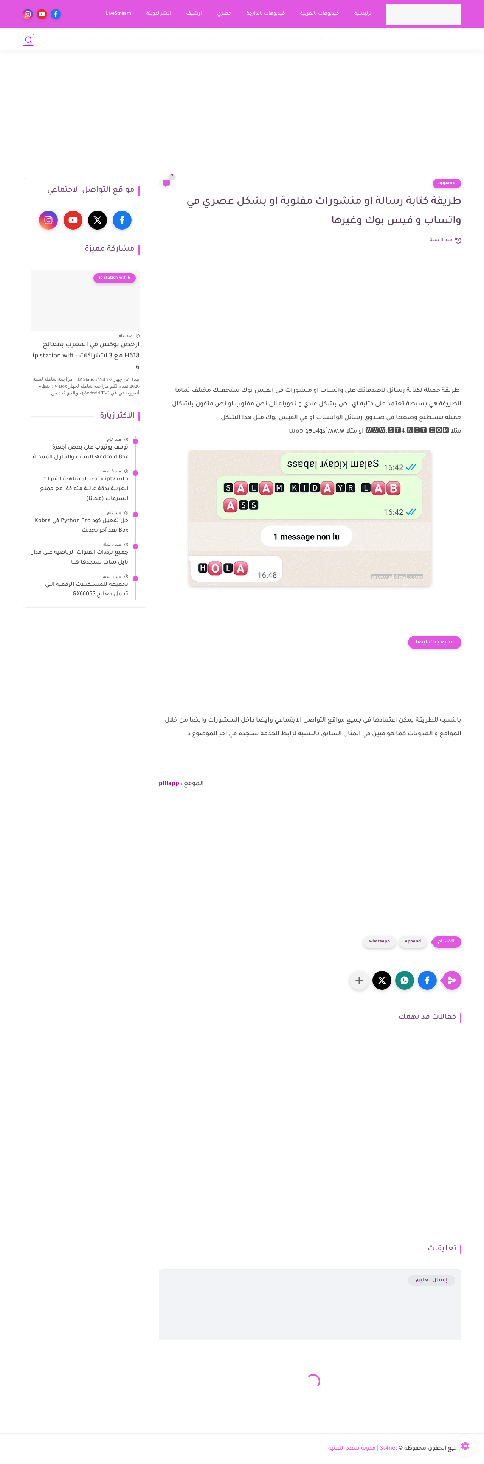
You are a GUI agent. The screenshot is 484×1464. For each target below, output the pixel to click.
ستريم (338, 39)
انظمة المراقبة (181, 39)
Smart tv (293, 39)
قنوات (361, 39)
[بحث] (28, 40)
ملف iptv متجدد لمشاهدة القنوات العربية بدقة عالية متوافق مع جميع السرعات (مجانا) (84, 489)
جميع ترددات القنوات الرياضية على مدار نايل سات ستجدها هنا (80, 558)
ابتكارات (115, 39)
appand (447, 183)
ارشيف (194, 14)
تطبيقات (143, 39)
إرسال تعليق (432, 1280)
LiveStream (118, 14)
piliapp (169, 784)
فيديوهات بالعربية (319, 14)
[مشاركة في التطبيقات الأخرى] (359, 980)
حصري (224, 14)
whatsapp (379, 941)
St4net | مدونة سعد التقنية (362, 1449)
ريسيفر (385, 39)
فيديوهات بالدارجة (265, 14)
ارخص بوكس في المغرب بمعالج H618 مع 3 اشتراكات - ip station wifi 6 (86, 357)
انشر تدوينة (158, 14)
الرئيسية (363, 14)
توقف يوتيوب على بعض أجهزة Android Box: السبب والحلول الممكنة (80, 453)
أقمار (317, 39)
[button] (427, 980)
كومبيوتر (218, 39)
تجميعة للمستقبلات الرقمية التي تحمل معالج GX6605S (86, 590)
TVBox (266, 39)
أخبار (455, 39)
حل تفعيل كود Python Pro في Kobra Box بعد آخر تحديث (81, 526)
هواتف (243, 39)
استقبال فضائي (422, 39)
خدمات (90, 39)
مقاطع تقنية (58, 39)
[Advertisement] (242, 119)
